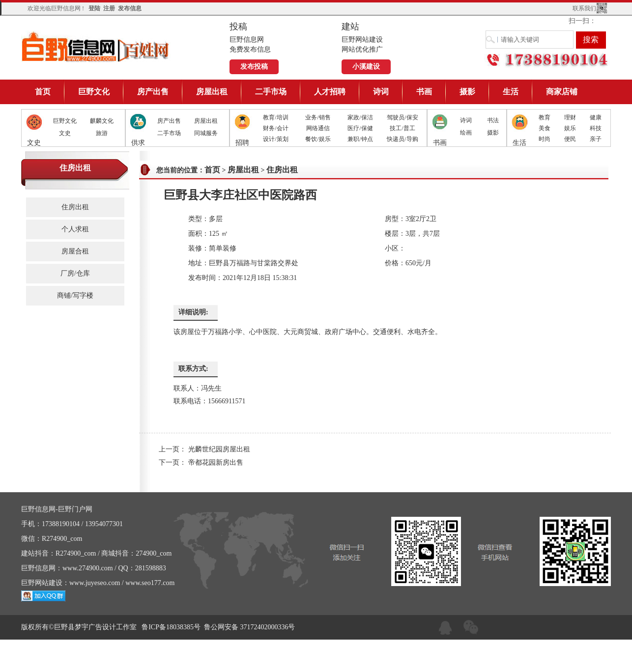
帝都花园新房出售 (215, 462)
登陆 (94, 8)
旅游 (102, 133)
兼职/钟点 (360, 139)
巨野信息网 (96, 46)
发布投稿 (254, 66)
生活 (510, 91)
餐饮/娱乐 (317, 139)
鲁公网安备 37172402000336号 (249, 627)
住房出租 (75, 207)
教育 (544, 117)
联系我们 (584, 8)
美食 (544, 128)
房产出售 (153, 91)
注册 (109, 8)
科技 (596, 128)
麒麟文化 (102, 120)
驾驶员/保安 (402, 117)
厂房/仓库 (75, 273)
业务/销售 (317, 117)
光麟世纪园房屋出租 (219, 449)
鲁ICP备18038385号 (171, 627)
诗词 (381, 91)
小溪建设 (366, 66)
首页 (43, 91)
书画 (424, 91)
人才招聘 (329, 91)
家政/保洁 (360, 117)
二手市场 (271, 91)
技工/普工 (402, 128)
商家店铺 (561, 91)
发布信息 (130, 8)
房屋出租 (212, 91)
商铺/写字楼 (75, 295)
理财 (570, 117)
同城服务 (206, 133)
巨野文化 (94, 91)
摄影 (467, 91)
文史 (65, 133)
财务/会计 (275, 128)
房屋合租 (75, 251)
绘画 (466, 132)
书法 (493, 120)
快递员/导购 (402, 139)
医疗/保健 (360, 128)
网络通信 (318, 128)
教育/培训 (275, 117)
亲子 (596, 139)
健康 (596, 117)
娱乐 (570, 128)
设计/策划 (275, 139)
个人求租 (75, 229)
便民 (570, 139)
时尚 (544, 139)
